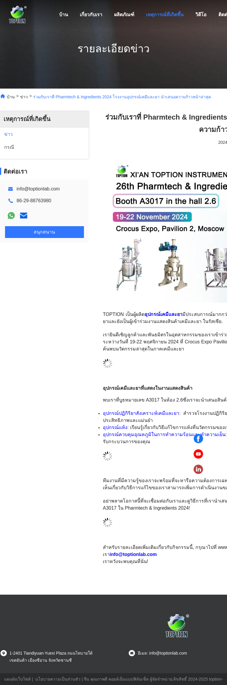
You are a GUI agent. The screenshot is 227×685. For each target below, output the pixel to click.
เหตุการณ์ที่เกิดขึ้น (165, 14)
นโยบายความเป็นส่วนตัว (57, 679)
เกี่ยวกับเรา (91, 14)
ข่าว (24, 96)
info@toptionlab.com (38, 188)
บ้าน (63, 14)
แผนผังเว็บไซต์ (17, 679)
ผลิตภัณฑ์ (124, 14)
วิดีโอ (201, 14)
